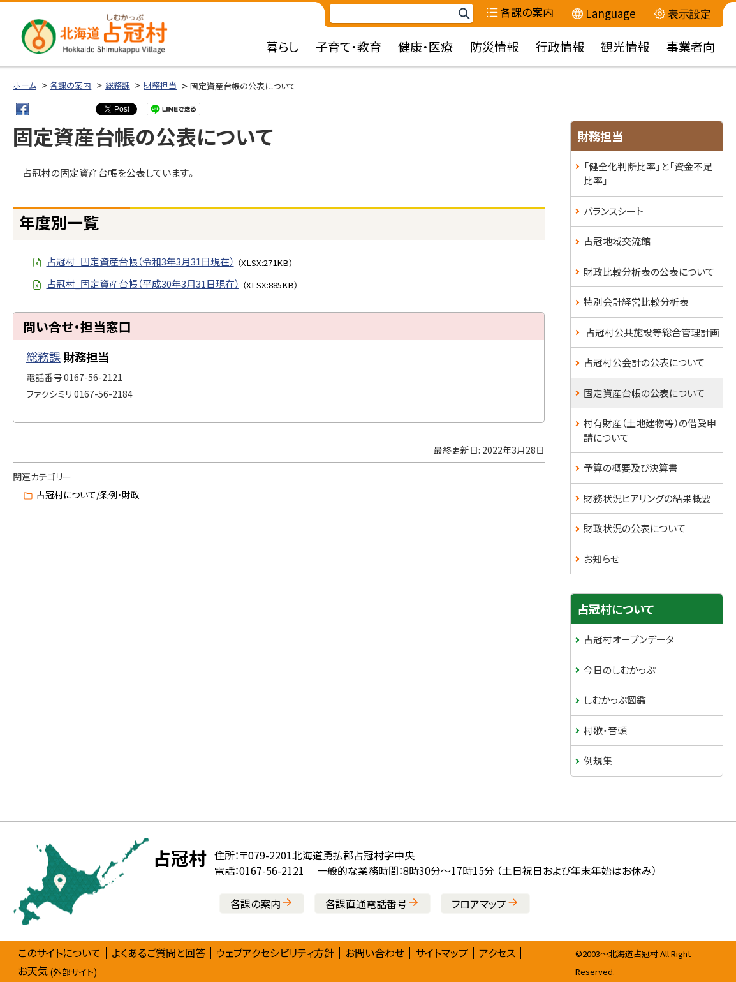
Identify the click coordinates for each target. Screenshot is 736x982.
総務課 (117, 85)
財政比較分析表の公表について (649, 271)
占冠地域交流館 (617, 241)
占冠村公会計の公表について (644, 362)
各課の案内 (70, 85)
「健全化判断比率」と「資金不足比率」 (648, 174)
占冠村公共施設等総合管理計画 (651, 332)
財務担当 (160, 85)
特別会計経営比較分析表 (636, 301)
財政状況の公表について (635, 528)
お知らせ (601, 558)
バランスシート (614, 211)
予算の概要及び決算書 (631, 467)
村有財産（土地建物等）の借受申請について (650, 430)
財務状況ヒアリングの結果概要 (647, 498)
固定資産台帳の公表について (644, 392)
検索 (463, 13)
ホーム (24, 85)
